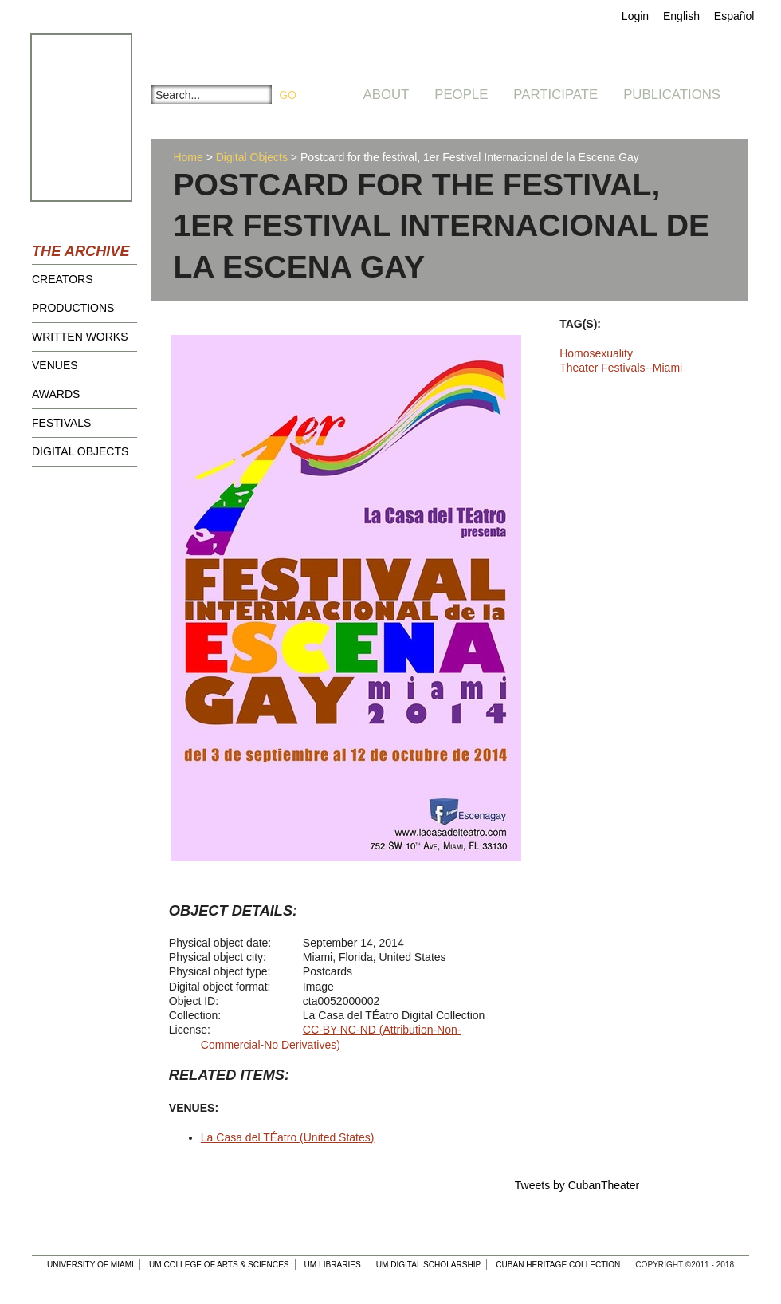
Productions (73, 307)
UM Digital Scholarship (428, 1264)
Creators (62, 279)
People (461, 94)
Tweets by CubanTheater (577, 1185)
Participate (555, 94)
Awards (56, 394)
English (681, 16)
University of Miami (90, 1264)
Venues (55, 365)
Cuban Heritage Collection (558, 1264)
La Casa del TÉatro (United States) (288, 1137)
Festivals (61, 422)
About (386, 94)
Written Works (80, 336)
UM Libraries (332, 1264)
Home (187, 157)
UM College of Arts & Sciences (219, 1264)
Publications (671, 94)
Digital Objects (80, 451)
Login (635, 16)
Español (734, 16)
